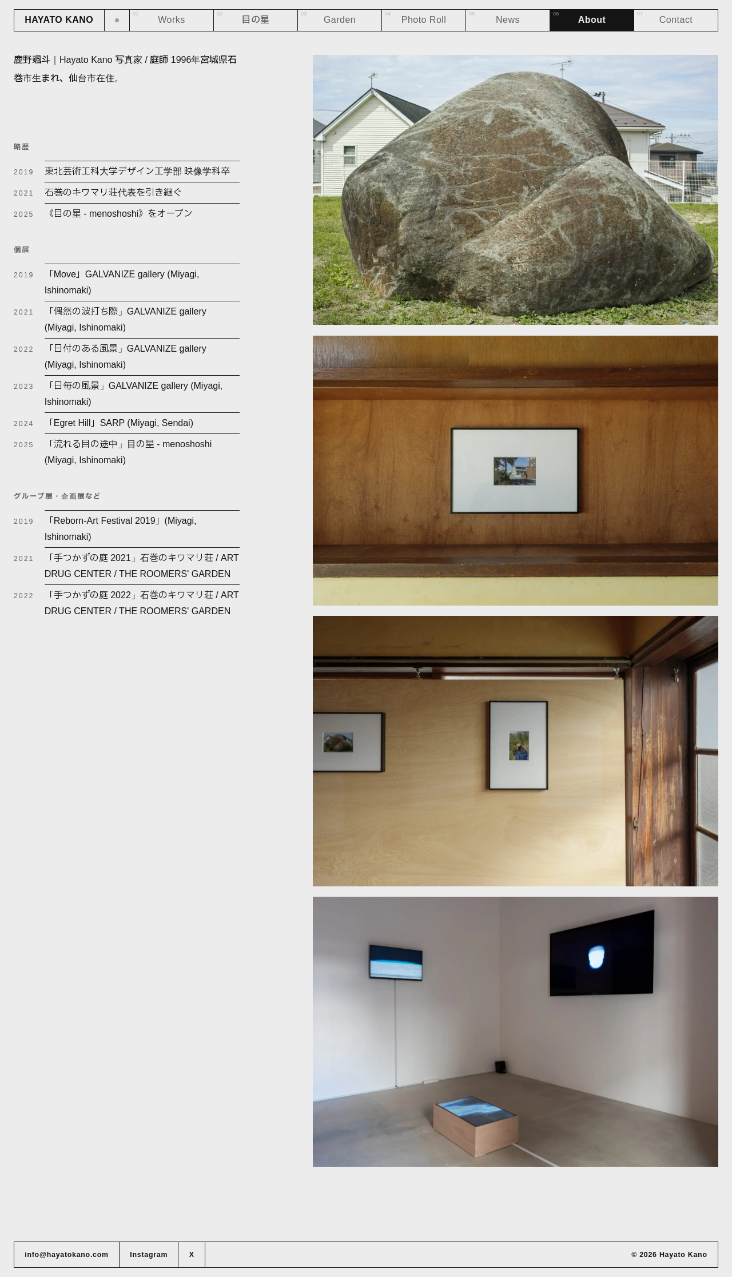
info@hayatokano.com (67, 1255)
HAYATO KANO (59, 20)
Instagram (149, 1255)
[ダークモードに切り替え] (117, 20)
